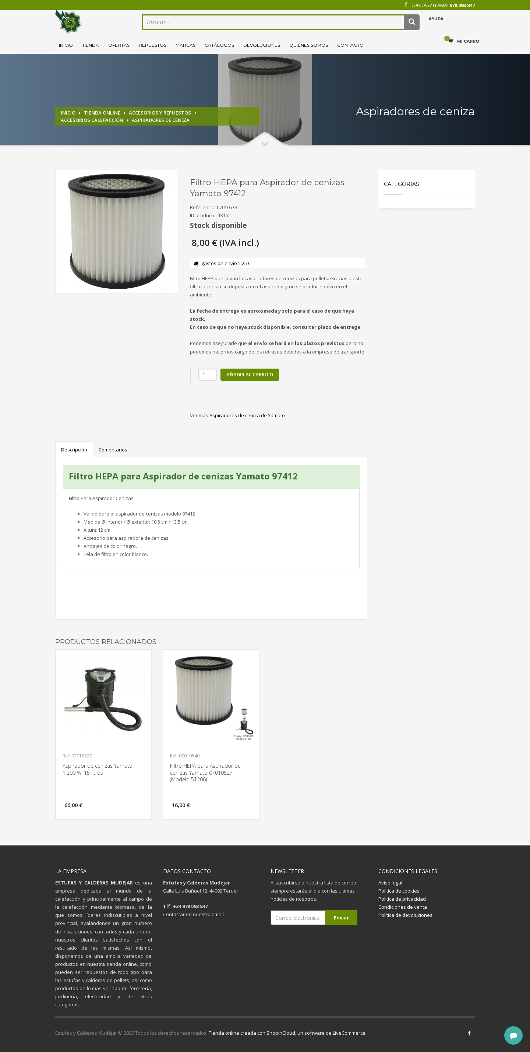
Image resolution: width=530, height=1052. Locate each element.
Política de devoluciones (405, 915)
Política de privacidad (402, 899)
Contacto (350, 45)
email (218, 914)
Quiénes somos (308, 45)
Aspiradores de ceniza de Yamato (247, 415)
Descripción (74, 449)
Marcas (185, 45)
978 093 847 (462, 5)
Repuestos (152, 45)
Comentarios (113, 449)
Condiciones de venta (402, 907)
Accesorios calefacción (92, 120)
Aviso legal (390, 882)
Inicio (66, 45)
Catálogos (219, 45)
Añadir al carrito (249, 374)
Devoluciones (261, 45)
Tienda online (102, 112)
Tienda (90, 45)
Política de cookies (399, 890)
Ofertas (119, 45)
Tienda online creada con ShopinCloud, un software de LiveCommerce (287, 1033)
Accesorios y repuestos (160, 112)
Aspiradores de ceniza (161, 120)
